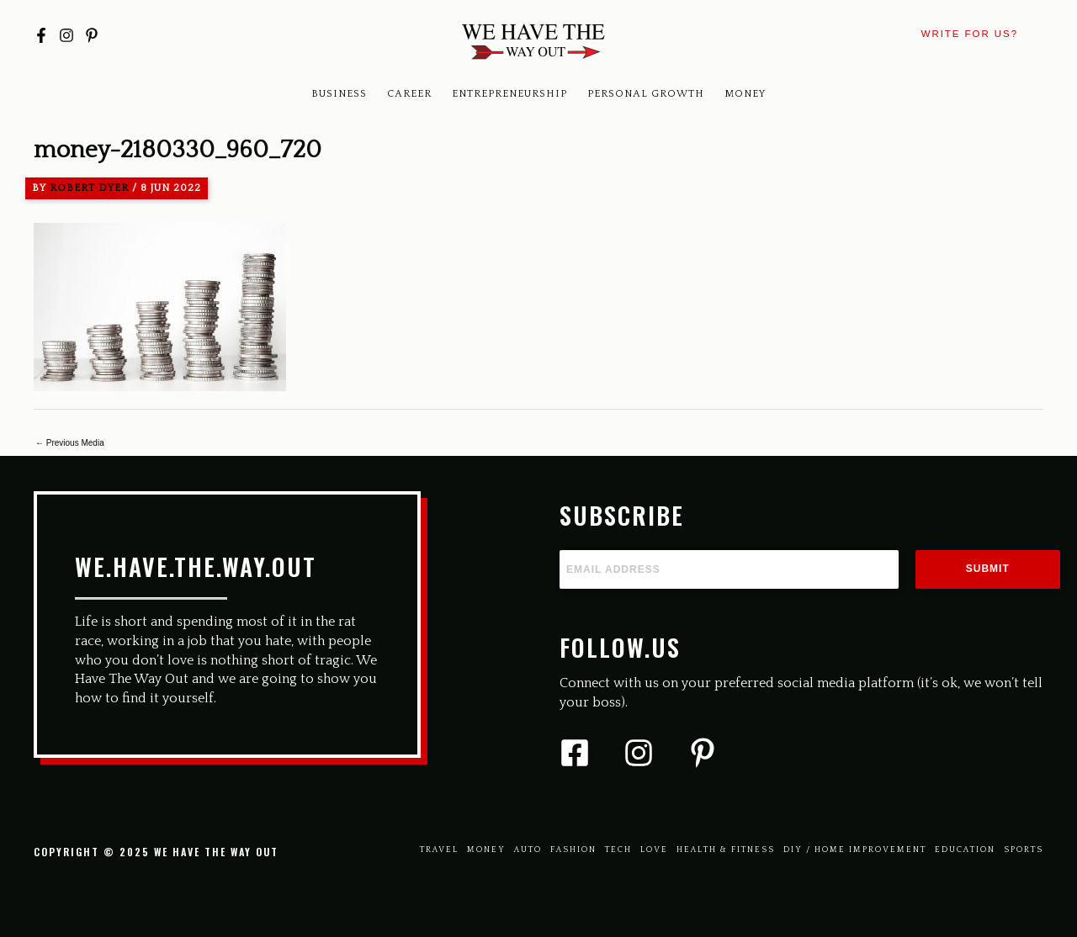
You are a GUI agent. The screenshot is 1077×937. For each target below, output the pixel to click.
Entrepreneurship (509, 93)
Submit (988, 568)
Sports (1023, 850)
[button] (969, 34)
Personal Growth (645, 93)
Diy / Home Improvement (854, 850)
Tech (618, 850)
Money (745, 93)
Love (654, 850)
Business (339, 93)
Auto (528, 850)
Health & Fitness (725, 850)
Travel (439, 850)
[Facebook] (41, 35)
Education (965, 850)
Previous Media (69, 442)
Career (409, 93)
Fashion (573, 850)
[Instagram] (66, 35)
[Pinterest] (91, 35)
